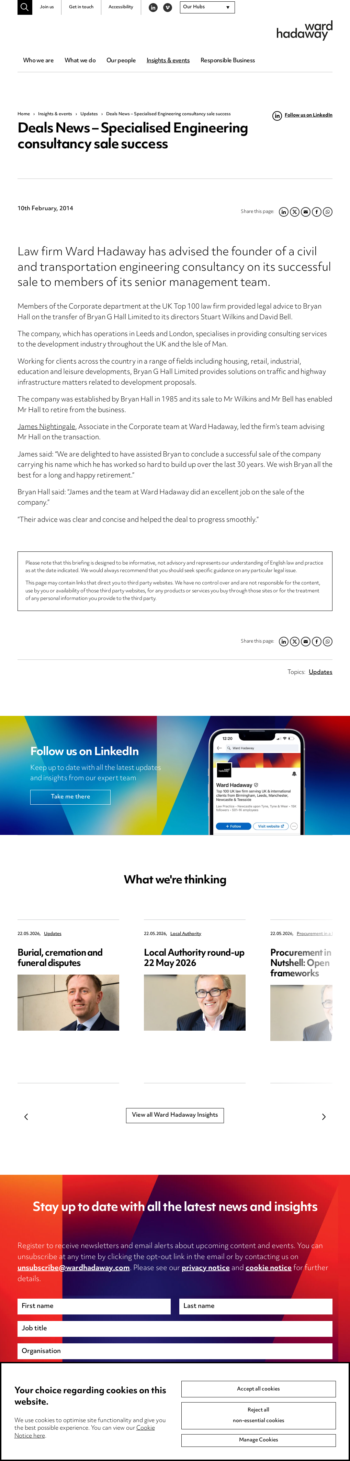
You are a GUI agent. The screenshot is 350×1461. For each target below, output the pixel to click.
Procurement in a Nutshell (322, 934)
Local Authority (185, 934)
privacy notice (206, 1268)
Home (24, 114)
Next (323, 1116)
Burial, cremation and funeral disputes (60, 958)
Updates (89, 114)
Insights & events (168, 61)
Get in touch (81, 7)
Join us (47, 7)
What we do (80, 61)
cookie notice (269, 1268)
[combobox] (207, 7)
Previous (26, 1116)
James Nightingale (46, 427)
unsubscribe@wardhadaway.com (74, 1268)
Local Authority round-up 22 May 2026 (194, 958)
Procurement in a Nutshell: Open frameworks (304, 964)
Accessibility (121, 7)
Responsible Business (228, 61)
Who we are (38, 61)
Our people (121, 61)
